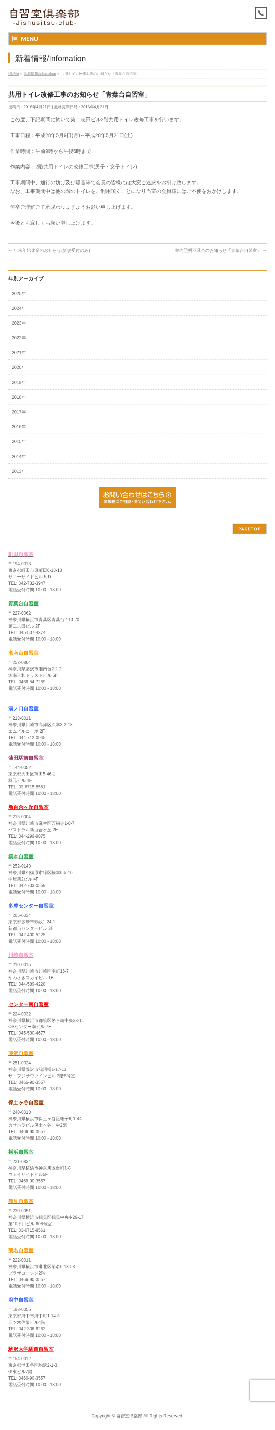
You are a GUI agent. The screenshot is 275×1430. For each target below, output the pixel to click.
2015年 (19, 441)
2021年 (19, 352)
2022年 (19, 337)
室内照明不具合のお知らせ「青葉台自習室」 (221, 250)
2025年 (19, 293)
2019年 (19, 382)
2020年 (19, 367)
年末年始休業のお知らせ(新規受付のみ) (49, 250)
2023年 (19, 323)
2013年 (19, 471)
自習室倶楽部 (129, 1415)
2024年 (19, 308)
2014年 (19, 456)
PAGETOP (249, 528)
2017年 (19, 412)
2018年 (19, 397)
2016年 (19, 426)
